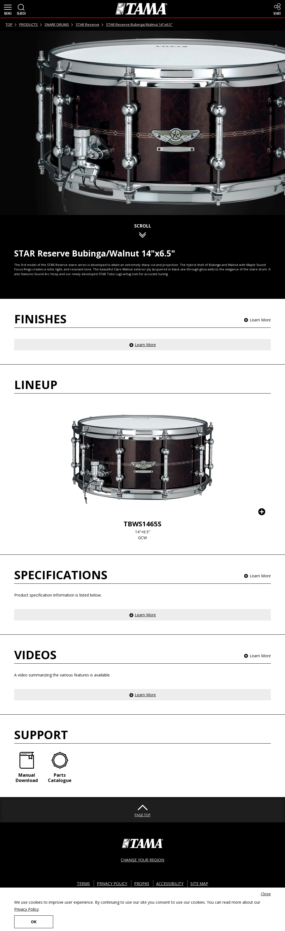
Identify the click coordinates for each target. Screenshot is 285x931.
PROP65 (141, 883)
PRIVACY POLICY (112, 883)
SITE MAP (199, 883)
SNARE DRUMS (57, 24)
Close (266, 893)
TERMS (83, 883)
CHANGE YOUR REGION (142, 859)
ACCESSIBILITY (169, 883)
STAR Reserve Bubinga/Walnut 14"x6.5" (139, 24)
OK (33, 921)
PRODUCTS (28, 24)
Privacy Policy (26, 909)
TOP (9, 24)
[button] (7, 8)
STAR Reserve (87, 24)
